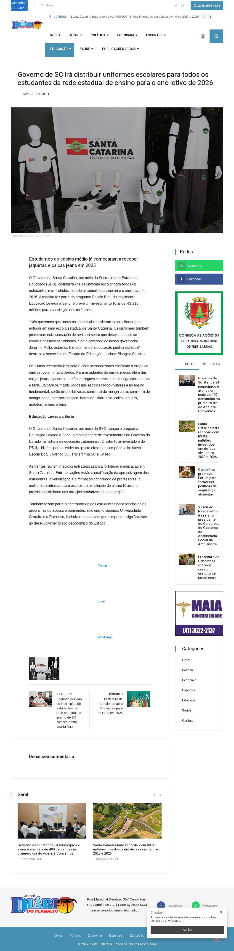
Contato (188, 719)
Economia (121, 37)
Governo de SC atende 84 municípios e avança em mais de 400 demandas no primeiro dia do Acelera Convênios (49, 847)
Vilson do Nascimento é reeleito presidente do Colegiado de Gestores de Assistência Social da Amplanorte (208, 524)
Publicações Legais (88, 50)
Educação (176, 37)
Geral (186, 658)
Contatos (47, 5)
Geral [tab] (187, 362)
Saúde (55, 50)
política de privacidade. (166, 920)
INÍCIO (53, 37)
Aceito (187, 930)
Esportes (148, 37)
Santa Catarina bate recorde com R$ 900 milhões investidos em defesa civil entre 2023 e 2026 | (135, 16)
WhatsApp (71, 635)
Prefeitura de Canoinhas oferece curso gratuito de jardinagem (208, 565)
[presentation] (204, 16)
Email (67, 600)
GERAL (72, 37)
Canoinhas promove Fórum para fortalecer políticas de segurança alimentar (207, 480)
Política (95, 37)
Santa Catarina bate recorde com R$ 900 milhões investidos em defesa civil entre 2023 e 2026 (125, 847)
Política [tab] (211, 362)
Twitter (68, 564)
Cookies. (159, 912)
